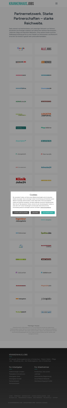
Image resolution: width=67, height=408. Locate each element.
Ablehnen (35, 212)
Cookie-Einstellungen (20, 212)
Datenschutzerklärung (45, 207)
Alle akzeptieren (48, 212)
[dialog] (33, 204)
